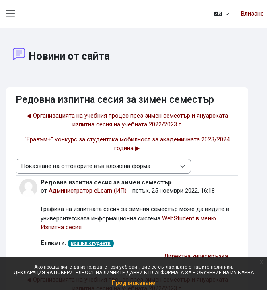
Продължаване (133, 283)
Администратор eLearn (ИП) (88, 190)
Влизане (252, 13)
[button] (221, 14)
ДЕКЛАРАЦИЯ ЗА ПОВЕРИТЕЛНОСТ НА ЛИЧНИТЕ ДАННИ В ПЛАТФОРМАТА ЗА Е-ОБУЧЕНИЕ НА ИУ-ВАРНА (134, 273)
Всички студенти (91, 243)
